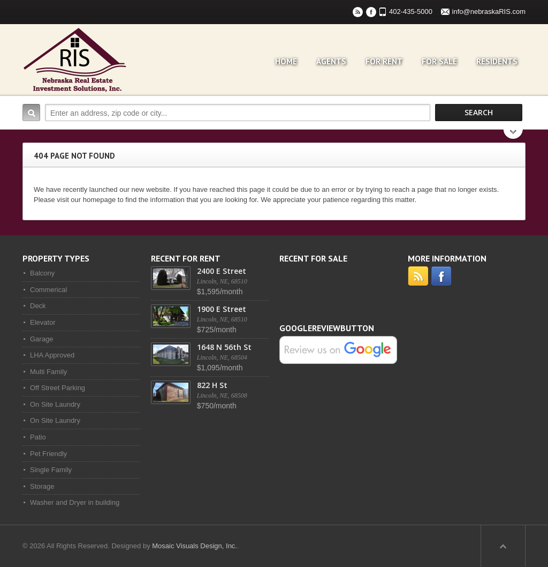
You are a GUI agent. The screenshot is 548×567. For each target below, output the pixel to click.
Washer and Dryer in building (74, 502)
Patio (38, 437)
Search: (31, 112)
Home (286, 61)
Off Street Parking (57, 388)
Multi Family (48, 372)
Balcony (42, 273)
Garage (41, 339)
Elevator (43, 322)
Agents (331, 61)
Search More (513, 135)
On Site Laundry (55, 404)
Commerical (48, 290)
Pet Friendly (48, 454)
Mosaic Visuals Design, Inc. (194, 546)
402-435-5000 (410, 12)
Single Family (51, 470)
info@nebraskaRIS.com (489, 12)
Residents (496, 61)
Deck (38, 306)
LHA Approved (52, 355)
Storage (42, 486)
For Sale (439, 61)
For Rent (384, 61)
